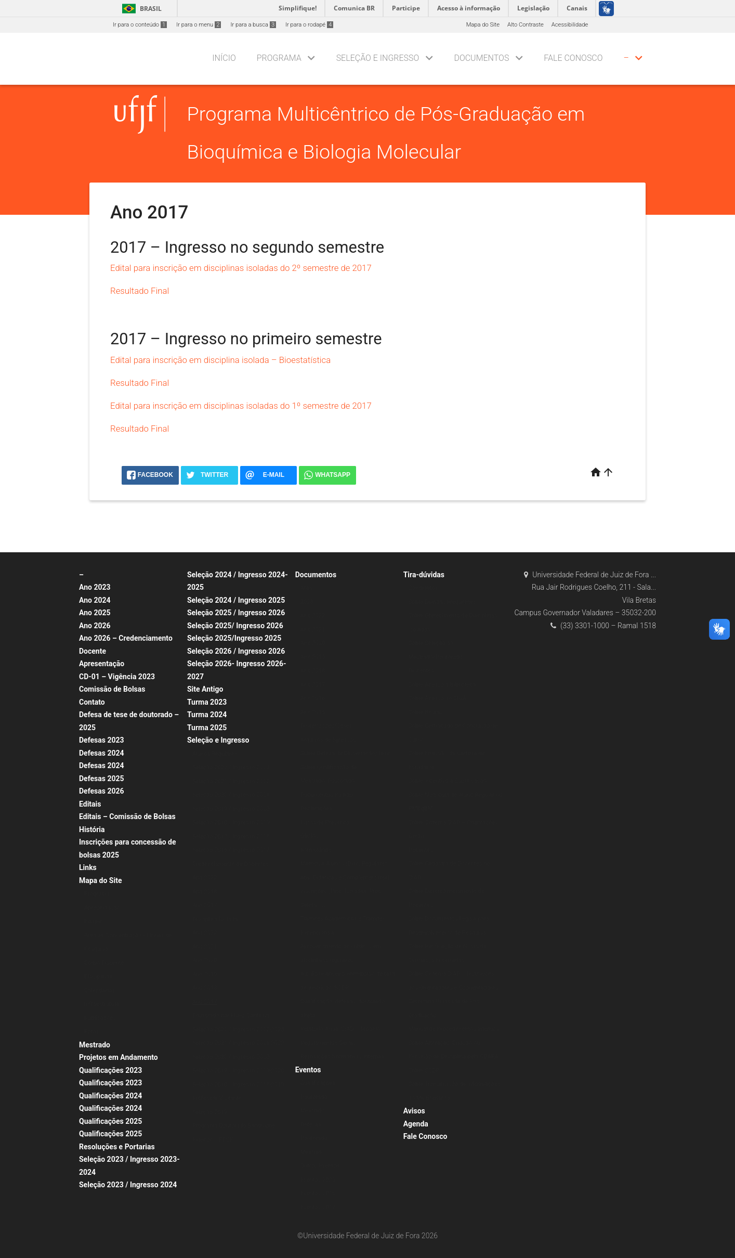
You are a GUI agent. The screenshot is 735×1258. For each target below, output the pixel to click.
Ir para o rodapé (309, 24)
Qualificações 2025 (110, 1121)
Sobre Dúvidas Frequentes (442, 602)
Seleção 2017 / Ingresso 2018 (231, 836)
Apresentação (101, 663)
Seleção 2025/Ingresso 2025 (234, 638)
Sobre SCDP (424, 1070)
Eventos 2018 (317, 1193)
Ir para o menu (198, 24)
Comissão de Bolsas (112, 689)
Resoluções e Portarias (117, 1147)
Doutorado (313, 1097)
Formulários (316, 850)
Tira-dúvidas (423, 574)
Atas (306, 588)
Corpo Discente (104, 962)
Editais (90, 804)
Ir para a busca (253, 24)
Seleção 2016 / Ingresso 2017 (231, 850)
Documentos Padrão (326, 795)
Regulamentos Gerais (328, 1043)
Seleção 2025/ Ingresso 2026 (235, 625)
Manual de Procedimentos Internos (454, 1029)
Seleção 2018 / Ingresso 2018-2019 (238, 1084)
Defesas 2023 (101, 740)
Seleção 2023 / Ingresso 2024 (128, 1185)
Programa (279, 58)
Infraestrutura (102, 1004)
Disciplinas (98, 976)
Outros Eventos (320, 1165)
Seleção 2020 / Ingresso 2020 (231, 1057)
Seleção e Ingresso (377, 58)
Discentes (421, 670)
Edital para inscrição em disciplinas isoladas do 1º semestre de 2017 (241, 405)
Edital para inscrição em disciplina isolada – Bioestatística (220, 360)
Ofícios (309, 836)
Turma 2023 (207, 702)
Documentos (481, 58)
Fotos (91, 1031)
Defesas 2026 (101, 791)
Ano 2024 (95, 600)
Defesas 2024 (101, 753)
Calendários (99, 990)
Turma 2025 (207, 727)
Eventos (308, 1070)
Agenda (415, 1124)
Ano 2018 (204, 891)
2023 (306, 602)
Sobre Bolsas (425, 712)
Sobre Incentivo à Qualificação (448, 780)
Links (88, 867)
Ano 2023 (95, 587)
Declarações (316, 808)
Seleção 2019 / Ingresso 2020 (231, 809)
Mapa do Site (483, 24)
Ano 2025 (95, 612)
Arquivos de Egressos (328, 739)
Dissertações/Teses (326, 725)
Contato (92, 702)
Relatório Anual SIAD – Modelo (340, 1029)
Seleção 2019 (209, 1112)
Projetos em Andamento (118, 1057)
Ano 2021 (204, 946)
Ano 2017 (204, 905)
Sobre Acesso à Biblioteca (442, 684)
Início (223, 58)
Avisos (414, 1111)
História (92, 829)
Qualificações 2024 (110, 1096)
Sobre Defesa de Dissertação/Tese (345, 753)
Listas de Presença (324, 822)
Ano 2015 (312, 712)
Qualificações (317, 1083)
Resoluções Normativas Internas (342, 1056)
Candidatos (423, 588)
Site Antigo (205, 689)
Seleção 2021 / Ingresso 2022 (231, 781)
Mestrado (94, 1045)
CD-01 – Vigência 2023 (117, 676)
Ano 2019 (204, 974)
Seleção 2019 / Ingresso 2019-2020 (238, 1070)
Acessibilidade (570, 24)
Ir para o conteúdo (140, 24)
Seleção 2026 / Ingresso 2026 (236, 651)
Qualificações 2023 (110, 1070)
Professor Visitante (217, 1098)
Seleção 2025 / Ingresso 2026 (236, 612)
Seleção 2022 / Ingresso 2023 (231, 767)
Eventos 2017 (317, 1207)
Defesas (311, 1124)
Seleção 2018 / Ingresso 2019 (231, 822)
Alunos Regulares (215, 753)
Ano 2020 (204, 960)
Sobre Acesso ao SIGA (437, 698)
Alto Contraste (525, 24)
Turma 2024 (207, 714)
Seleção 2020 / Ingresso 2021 (231, 795)
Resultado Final (139, 291)
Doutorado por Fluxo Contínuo (231, 1015)
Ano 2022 (204, 877)
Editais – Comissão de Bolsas (127, 816)
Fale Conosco (573, 58)
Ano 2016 (312, 698)
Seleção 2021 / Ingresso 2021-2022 (238, 1043)
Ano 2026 (95, 625)
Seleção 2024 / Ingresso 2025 (236, 600)
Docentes (421, 850)
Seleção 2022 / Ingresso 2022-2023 (238, 1029)
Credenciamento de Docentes (230, 864)
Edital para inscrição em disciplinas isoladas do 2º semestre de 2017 (241, 268)
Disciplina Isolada (215, 919)
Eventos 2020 (317, 1179)
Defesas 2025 (101, 778)
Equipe (93, 921)
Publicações (100, 1018)
